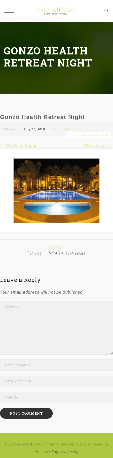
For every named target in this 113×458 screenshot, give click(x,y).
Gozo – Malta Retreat (66, 129)
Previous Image (19, 145)
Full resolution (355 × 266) (88, 135)
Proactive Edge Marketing (56, 452)
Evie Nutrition (29, 444)
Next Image (98, 145)
